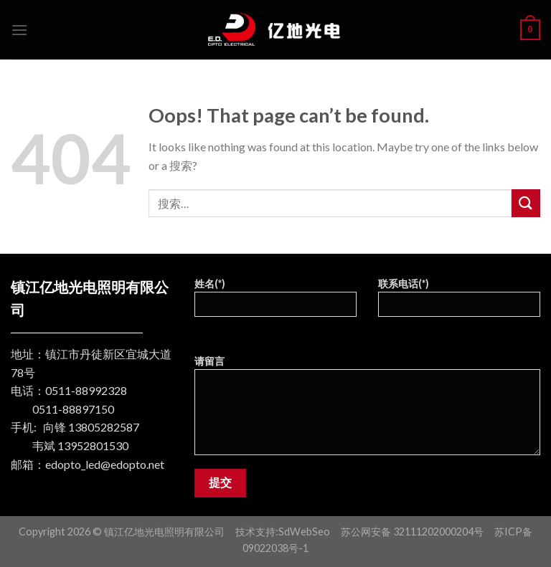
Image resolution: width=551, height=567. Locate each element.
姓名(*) (275, 302)
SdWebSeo (304, 531)
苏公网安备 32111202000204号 (412, 531)
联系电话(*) (459, 302)
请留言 (367, 410)
